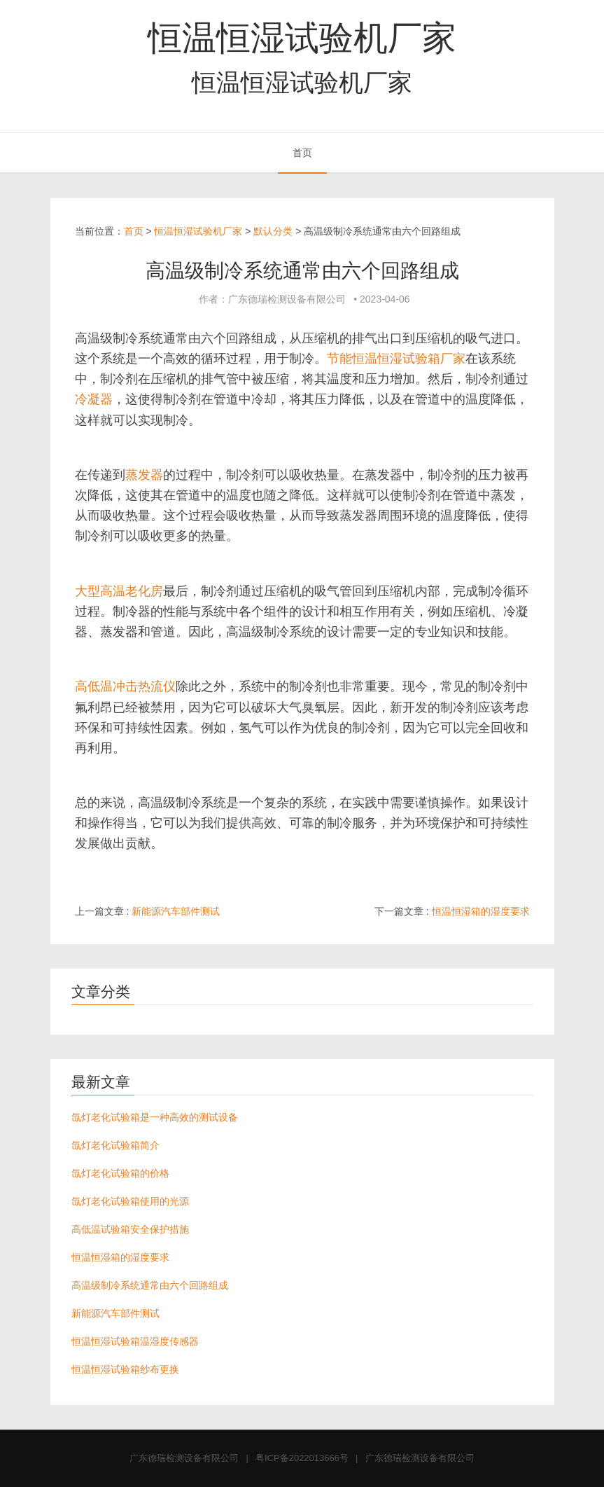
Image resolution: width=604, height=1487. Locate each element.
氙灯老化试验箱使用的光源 (130, 1201)
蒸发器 (144, 475)
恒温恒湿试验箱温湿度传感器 (135, 1341)
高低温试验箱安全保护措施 (130, 1229)
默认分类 (273, 231)
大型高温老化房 (119, 591)
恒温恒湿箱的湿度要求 (481, 911)
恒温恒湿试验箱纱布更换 (125, 1369)
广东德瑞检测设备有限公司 (184, 1458)
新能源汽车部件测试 (176, 911)
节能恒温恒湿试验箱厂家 (396, 359)
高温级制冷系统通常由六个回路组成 (149, 1285)
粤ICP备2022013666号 (302, 1458)
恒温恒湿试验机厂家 (302, 38)
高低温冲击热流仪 (125, 686)
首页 (302, 152)
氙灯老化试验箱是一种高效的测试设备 (154, 1117)
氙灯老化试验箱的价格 (120, 1173)
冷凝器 (94, 399)
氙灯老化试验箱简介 (115, 1145)
